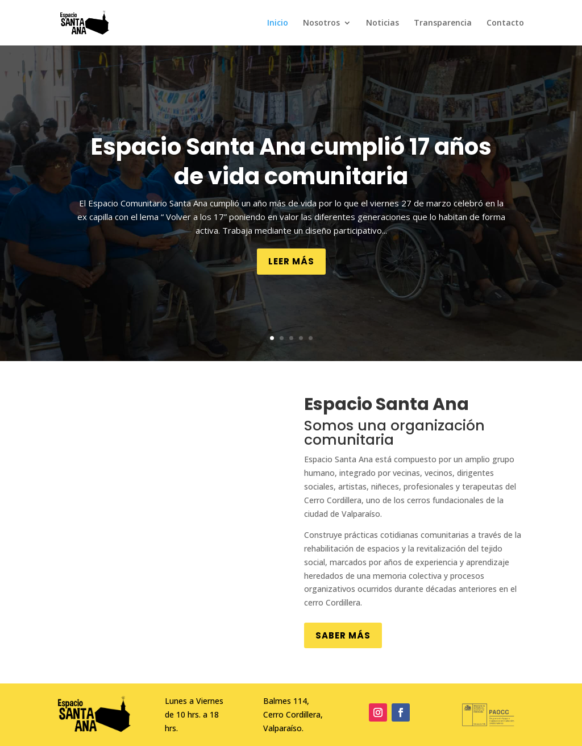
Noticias (382, 23)
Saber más (343, 635)
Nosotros (321, 23)
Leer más (291, 261)
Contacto (505, 23)
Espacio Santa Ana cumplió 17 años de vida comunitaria (291, 161)
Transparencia (443, 23)
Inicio (277, 23)
